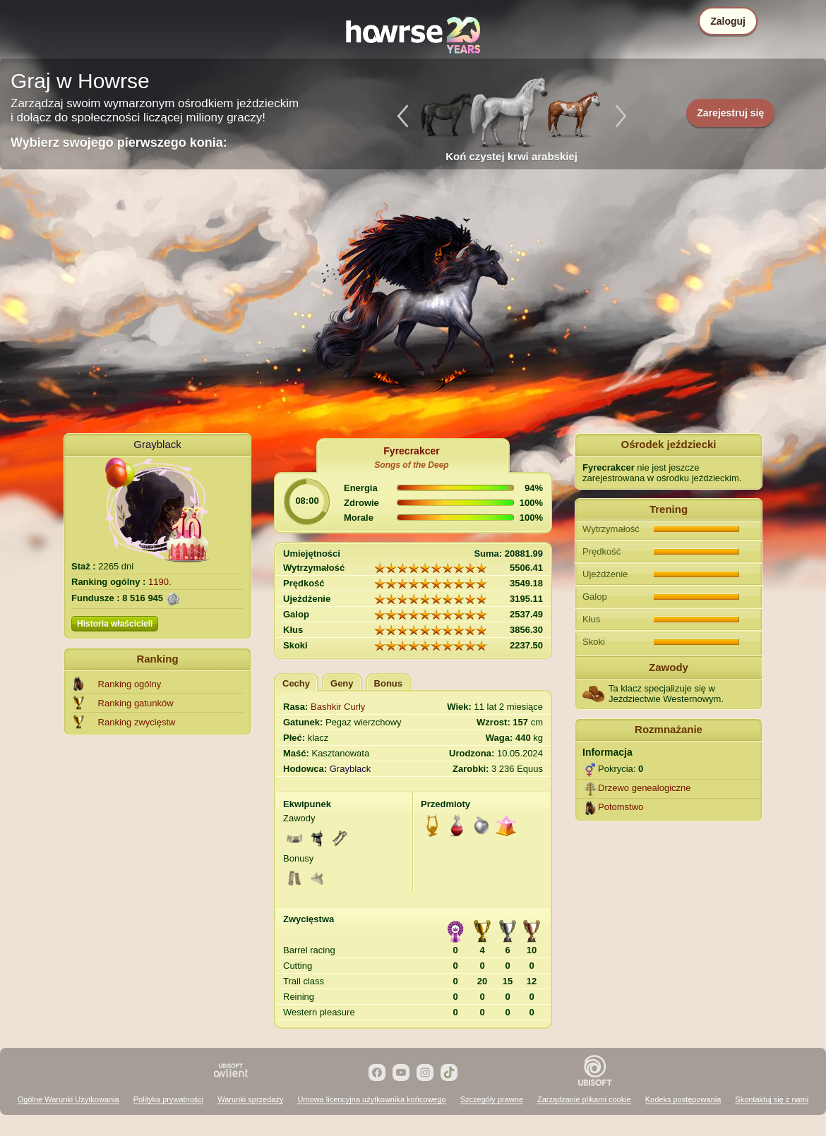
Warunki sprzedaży (250, 1099)
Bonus (388, 683)
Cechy (296, 683)
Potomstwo (620, 807)
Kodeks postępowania (683, 1099)
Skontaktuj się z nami (771, 1099)
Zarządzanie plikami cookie (584, 1099)
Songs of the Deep (411, 465)
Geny (342, 683)
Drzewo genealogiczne (644, 787)
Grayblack (157, 444)
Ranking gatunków (136, 703)
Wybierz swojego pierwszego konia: (119, 142)
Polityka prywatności (168, 1099)
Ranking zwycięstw (137, 722)
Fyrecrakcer (411, 451)
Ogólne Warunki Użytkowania (68, 1099)
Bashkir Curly (338, 706)
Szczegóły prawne (491, 1099)
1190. (160, 581)
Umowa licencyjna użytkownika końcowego (371, 1099)
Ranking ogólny (130, 684)
